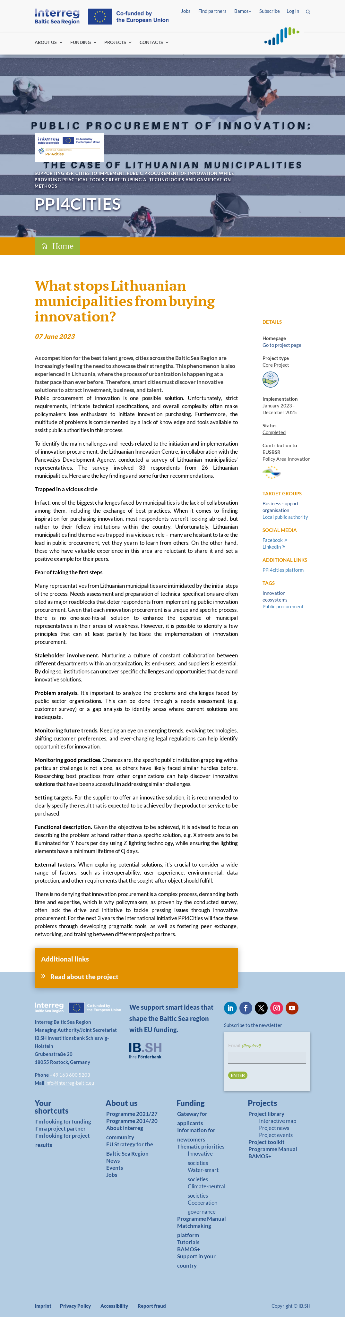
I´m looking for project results (62, 1140)
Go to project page (282, 345)
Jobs (186, 11)
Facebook (273, 540)
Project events (276, 1135)
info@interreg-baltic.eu (69, 1083)
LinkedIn (272, 547)
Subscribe (269, 11)
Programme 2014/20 (132, 1120)
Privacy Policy (75, 1306)
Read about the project (84, 976)
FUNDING (80, 42)
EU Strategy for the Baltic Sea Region (129, 1149)
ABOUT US (46, 42)
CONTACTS (151, 42)
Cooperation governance (202, 1207)
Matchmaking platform (194, 1230)
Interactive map (277, 1120)
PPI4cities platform (283, 570)
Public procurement (283, 606)
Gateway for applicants (192, 1118)
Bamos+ (243, 11)
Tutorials (188, 1242)
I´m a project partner (60, 1128)
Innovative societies (200, 1158)
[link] (60, 1108)
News (113, 1160)
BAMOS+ (188, 1249)
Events (114, 1167)
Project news (274, 1128)
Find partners (212, 11)
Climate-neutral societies (206, 1191)
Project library (266, 1113)
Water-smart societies (203, 1175)
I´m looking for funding (63, 1121)
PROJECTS (115, 42)
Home (63, 246)
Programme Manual (201, 1218)
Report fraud (152, 1306)
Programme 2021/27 (132, 1113)
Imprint (43, 1306)
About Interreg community (124, 1133)
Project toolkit (266, 1142)
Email (244, 1046)
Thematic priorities (200, 1146)
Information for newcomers (196, 1135)
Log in (293, 11)
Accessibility (114, 1306)
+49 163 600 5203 (70, 1075)
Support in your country (196, 1261)
